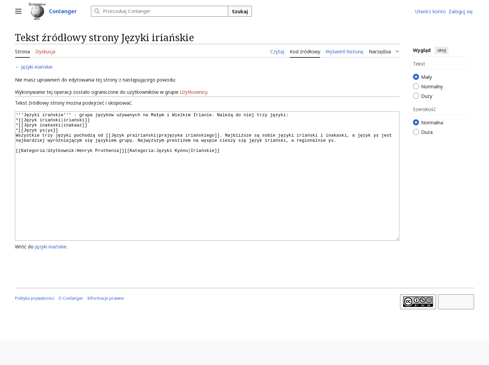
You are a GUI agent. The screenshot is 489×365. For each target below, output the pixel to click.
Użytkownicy (193, 92)
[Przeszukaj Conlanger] (159, 11)
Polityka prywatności (34, 324)
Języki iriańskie (37, 67)
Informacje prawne (105, 324)
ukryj (441, 50)
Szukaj (240, 11)
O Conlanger (70, 324)
